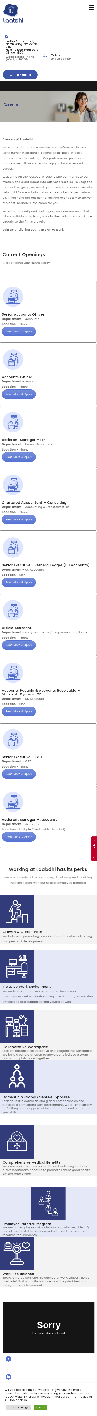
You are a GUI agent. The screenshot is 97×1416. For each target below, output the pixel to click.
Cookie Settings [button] (18, 1407)
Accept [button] (40, 1407)
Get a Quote (20, 74)
